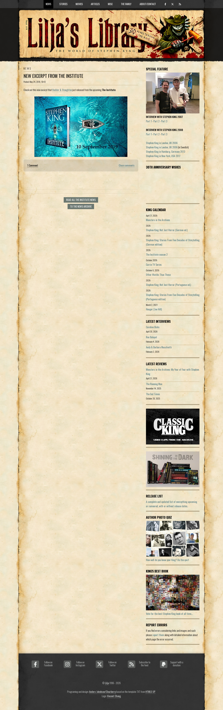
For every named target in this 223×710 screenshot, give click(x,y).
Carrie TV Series (154, 264)
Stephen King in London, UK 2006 (162, 143)
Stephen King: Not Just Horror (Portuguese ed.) (168, 285)
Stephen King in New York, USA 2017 (163, 156)
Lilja (107, 683)
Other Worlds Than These (158, 275)
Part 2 (156, 121)
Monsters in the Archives (158, 220)
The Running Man (154, 384)
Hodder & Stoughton (62, 90)
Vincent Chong (114, 696)
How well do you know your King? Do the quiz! (167, 560)
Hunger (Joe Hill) (154, 309)
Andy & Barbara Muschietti (159, 347)
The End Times (153, 394)
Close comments (127, 165)
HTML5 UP (150, 692)
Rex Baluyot (151, 337)
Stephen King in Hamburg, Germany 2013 (165, 151)
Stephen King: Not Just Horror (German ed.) (167, 230)
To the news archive (81, 206)
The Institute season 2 (157, 254)
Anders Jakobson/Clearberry (102, 692)
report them (158, 635)
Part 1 (149, 121)
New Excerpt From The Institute (53, 76)
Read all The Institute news (81, 200)
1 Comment (32, 165)
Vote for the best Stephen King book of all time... (169, 614)
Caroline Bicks (152, 327)
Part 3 (164, 121)
